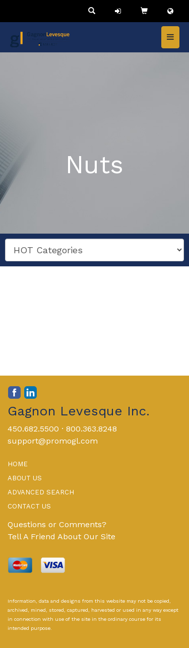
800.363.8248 (91, 429)
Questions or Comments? (57, 524)
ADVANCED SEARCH (41, 492)
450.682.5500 (33, 429)
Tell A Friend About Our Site (61, 536)
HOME (18, 464)
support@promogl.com (53, 441)
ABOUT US (25, 478)
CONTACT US (29, 506)
